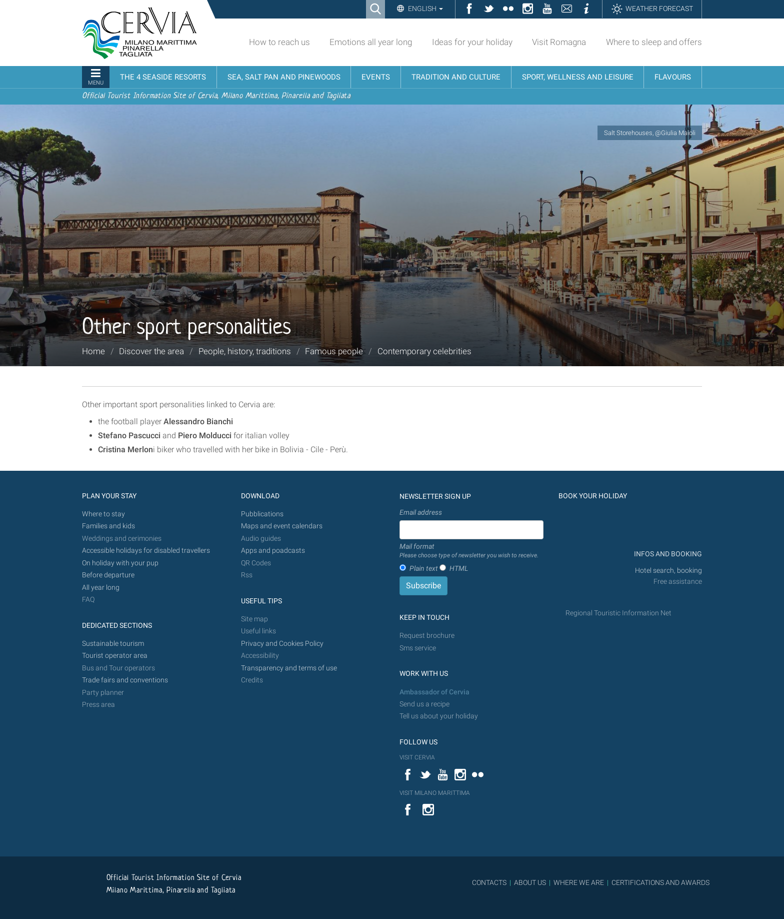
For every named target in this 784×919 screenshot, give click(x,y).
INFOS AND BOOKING (667, 554)
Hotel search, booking (668, 570)
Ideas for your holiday (472, 42)
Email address (421, 512)
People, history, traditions (244, 351)
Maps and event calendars (281, 526)
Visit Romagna (559, 42)
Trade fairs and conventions (125, 680)
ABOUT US (530, 882)
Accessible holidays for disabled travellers (146, 550)
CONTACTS (489, 882)
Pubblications (262, 514)
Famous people (334, 351)
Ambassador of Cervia (435, 692)
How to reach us (279, 42)
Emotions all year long (371, 42)
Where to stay (103, 514)
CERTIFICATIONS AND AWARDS (661, 882)
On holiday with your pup (120, 563)
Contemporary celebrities (425, 351)
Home (93, 351)
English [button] (424, 9)
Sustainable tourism (113, 643)
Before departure (108, 575)
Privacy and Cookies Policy (282, 643)
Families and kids (108, 526)
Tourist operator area (115, 655)
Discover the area (151, 351)
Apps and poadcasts (273, 550)
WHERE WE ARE (579, 882)
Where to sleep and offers (654, 42)
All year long (101, 587)
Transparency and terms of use (289, 668)
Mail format (469, 551)
